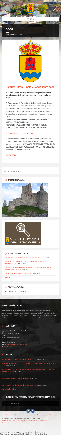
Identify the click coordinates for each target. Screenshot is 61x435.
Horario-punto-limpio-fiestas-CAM (19, 133)
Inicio (7, 34)
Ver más (7, 277)
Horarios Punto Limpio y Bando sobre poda (30, 87)
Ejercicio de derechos (40, 421)
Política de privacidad (8, 421)
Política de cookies (28, 421)
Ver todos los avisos (9, 389)
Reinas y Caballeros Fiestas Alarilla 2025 (18, 273)
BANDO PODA (11, 155)
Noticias (14, 34)
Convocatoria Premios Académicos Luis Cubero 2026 (22, 258)
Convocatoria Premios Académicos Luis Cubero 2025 (20, 385)
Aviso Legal (19, 421)
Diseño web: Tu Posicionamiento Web (13, 423)
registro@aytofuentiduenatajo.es (15, 344)
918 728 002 (8, 347)
